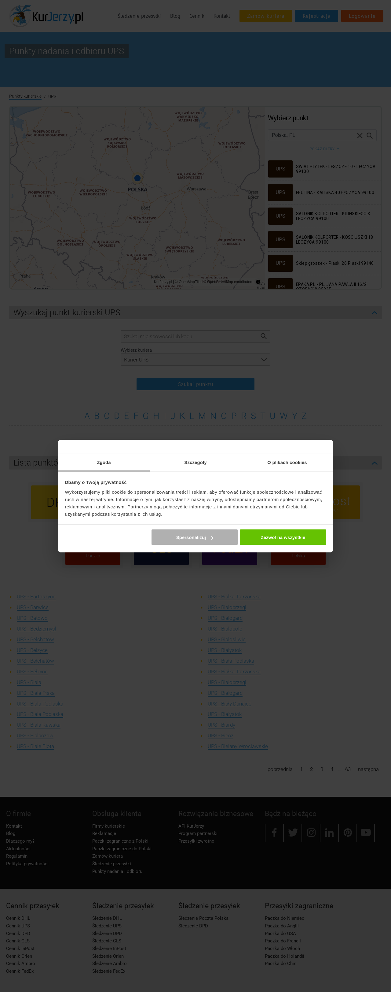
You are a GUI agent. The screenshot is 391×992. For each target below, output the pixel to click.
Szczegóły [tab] (195, 462)
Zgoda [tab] (104, 462)
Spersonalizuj (195, 537)
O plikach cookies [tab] (287, 462)
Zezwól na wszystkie (283, 537)
